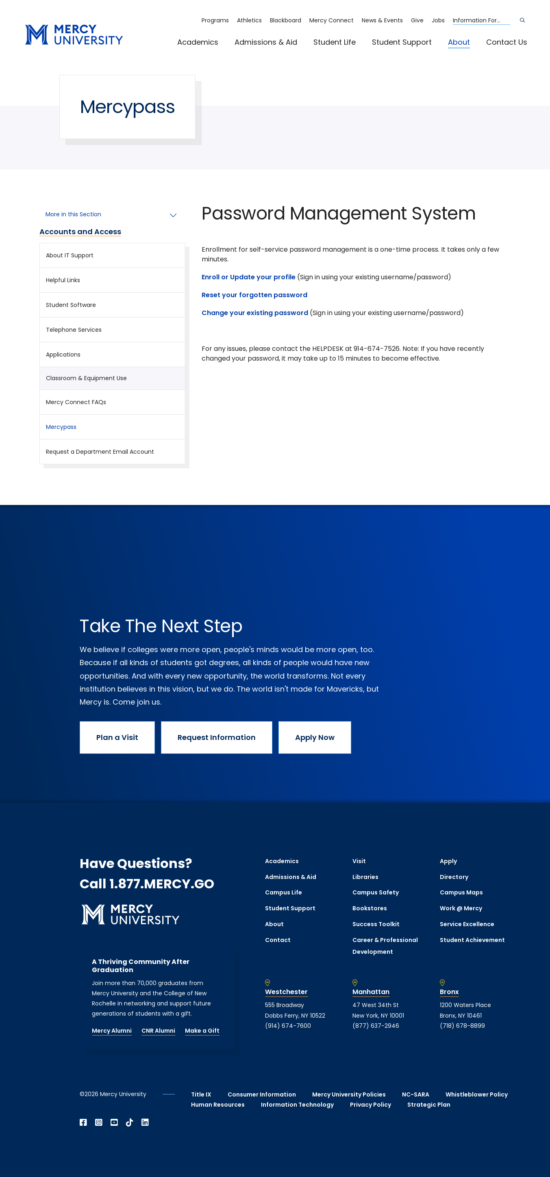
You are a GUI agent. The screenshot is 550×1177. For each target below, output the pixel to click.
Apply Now (315, 737)
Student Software (71, 305)
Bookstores (369, 908)
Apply (448, 861)
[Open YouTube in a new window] (114, 1122)
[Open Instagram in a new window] (98, 1122)
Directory (454, 877)
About (459, 42)
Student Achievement (472, 940)
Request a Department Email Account (100, 452)
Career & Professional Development (385, 946)
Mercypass (61, 427)
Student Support (402, 42)
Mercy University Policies (349, 1094)
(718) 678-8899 (462, 1026)
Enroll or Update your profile (249, 277)
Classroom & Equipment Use (86, 378)
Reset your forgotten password (255, 295)
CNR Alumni (158, 1031)
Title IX (201, 1094)
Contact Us (506, 42)
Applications (63, 354)
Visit (359, 861)
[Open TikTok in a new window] (129, 1122)
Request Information (217, 737)
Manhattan (370, 992)
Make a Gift (202, 1031)
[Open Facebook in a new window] (83, 1122)
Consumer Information (262, 1094)
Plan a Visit (117, 737)
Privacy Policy (370, 1105)
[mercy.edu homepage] (74, 35)
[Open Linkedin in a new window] (145, 1122)
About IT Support (69, 255)
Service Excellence (467, 924)
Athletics (249, 20)
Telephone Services (74, 330)
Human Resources (218, 1105)
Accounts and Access (80, 232)
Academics (197, 42)
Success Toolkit (376, 924)
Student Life (334, 42)
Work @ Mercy (461, 908)
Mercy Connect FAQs (76, 402)
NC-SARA (415, 1094)
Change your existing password (255, 313)
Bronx (449, 992)
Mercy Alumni (112, 1031)
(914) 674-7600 (288, 1026)
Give (417, 20)
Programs (215, 20)
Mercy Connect (331, 20)
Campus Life (283, 892)
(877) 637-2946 (375, 1026)
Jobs (438, 20)
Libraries (365, 877)
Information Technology (297, 1105)
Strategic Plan (428, 1105)
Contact (278, 940)
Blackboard (285, 20)
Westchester (286, 992)
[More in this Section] (112, 214)
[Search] (522, 20)
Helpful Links (63, 280)
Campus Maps (461, 892)
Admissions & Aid (266, 42)
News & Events (382, 20)
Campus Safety (375, 892)
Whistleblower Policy (477, 1094)
